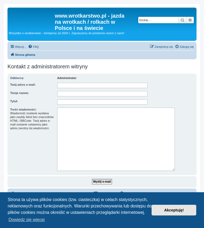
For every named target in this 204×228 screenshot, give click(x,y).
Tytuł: (14, 101)
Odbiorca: (17, 78)
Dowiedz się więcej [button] (27, 219)
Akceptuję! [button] (174, 210)
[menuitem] (33, 47)
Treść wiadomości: (23, 109)
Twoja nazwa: (19, 93)
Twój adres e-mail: (23, 84)
